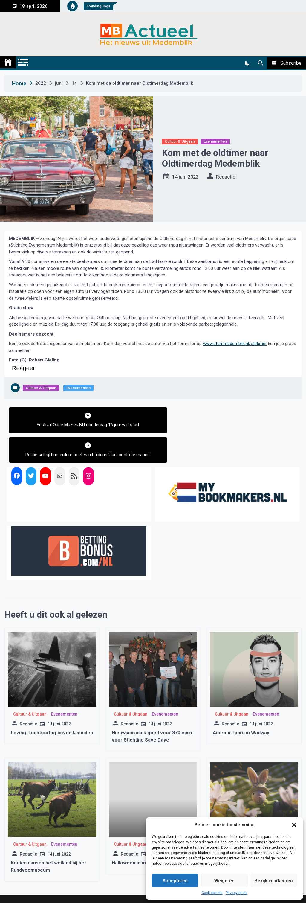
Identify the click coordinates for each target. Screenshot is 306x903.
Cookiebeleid (212, 893)
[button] (294, 825)
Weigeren (224, 880)
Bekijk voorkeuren (274, 880)
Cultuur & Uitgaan (180, 141)
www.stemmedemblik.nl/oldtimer (235, 343)
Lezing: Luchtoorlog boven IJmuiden (52, 709)
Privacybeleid (236, 893)
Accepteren (175, 880)
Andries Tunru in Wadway (241, 709)
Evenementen (215, 141)
